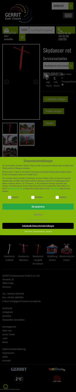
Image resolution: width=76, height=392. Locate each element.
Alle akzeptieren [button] (38, 206)
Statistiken (36, 197)
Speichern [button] (38, 214)
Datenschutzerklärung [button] (39, 231)
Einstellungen (54, 188)
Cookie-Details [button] (28, 231)
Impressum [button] (49, 231)
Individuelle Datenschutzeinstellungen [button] (38, 225)
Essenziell (13, 197)
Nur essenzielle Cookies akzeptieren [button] (38, 220)
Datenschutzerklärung (15, 188)
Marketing (61, 197)
